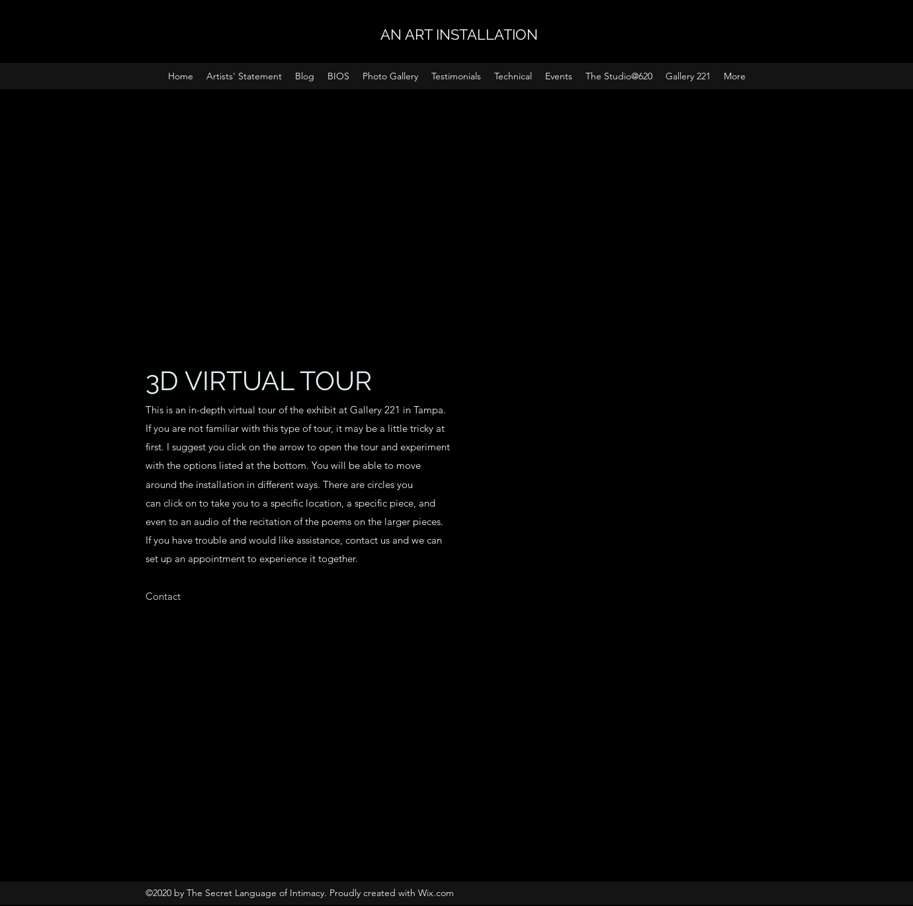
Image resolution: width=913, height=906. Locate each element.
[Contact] (163, 596)
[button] (559, 76)
